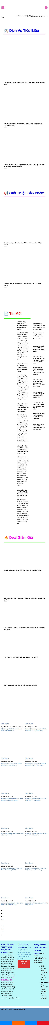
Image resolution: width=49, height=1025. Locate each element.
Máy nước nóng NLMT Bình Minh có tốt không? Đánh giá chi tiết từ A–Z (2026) (22, 449)
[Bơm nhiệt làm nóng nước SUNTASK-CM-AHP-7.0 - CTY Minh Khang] (36, 746)
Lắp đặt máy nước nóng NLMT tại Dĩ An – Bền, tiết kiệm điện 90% (24, 83)
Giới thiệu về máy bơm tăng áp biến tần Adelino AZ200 (20, 685)
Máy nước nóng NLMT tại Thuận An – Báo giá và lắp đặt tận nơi (22, 493)
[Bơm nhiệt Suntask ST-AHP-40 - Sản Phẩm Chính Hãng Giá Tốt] (12, 851)
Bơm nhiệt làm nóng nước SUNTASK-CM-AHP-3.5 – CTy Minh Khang (36, 729)
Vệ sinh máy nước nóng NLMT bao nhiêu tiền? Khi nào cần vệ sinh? (39, 427)
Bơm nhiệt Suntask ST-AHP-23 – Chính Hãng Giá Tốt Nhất (12, 834)
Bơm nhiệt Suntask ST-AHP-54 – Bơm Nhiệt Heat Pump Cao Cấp (12, 903)
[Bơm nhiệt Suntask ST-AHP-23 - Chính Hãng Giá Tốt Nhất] (12, 816)
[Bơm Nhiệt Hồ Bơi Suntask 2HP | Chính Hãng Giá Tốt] (36, 885)
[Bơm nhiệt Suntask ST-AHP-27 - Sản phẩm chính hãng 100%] (36, 816)
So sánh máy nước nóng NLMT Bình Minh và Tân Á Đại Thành (22, 244)
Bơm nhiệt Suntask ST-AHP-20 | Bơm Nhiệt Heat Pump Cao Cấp (35, 799)
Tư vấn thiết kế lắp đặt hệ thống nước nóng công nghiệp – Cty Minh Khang (23, 124)
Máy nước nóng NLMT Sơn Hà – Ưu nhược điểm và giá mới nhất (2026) (22, 367)
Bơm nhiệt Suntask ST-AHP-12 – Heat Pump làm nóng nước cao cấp (12, 799)
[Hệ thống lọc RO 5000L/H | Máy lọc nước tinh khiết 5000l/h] (12, 711)
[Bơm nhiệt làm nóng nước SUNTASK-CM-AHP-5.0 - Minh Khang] (12, 746)
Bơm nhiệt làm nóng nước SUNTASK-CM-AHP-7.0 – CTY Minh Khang (36, 764)
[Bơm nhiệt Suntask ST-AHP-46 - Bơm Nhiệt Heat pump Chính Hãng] (36, 851)
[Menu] (2, 7)
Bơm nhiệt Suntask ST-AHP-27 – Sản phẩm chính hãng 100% (35, 834)
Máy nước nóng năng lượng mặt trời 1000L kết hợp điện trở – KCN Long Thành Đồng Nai (24, 165)
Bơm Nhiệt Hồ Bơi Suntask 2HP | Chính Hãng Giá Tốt (36, 903)
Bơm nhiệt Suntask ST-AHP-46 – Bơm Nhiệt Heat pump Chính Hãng (36, 869)
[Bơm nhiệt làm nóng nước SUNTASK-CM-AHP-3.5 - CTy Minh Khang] (36, 711)
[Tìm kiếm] (46, 7)
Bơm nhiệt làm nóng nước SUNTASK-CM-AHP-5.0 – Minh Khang (12, 764)
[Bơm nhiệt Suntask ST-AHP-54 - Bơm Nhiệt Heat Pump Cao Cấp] (12, 885)
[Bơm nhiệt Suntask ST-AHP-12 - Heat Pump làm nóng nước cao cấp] (12, 781)
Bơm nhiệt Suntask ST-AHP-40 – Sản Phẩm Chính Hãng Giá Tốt (11, 869)
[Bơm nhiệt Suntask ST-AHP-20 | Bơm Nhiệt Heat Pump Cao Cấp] (36, 781)
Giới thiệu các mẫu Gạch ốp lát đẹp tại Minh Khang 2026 (21, 657)
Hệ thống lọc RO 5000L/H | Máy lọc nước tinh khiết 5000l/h (11, 729)
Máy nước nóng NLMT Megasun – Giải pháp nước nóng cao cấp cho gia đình (23, 407)
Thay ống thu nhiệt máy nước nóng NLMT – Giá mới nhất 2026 (39, 416)
